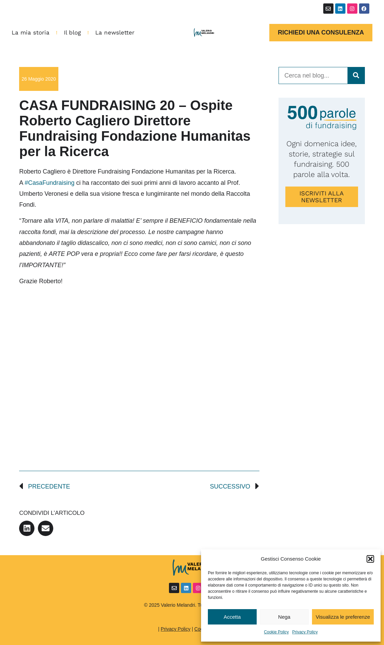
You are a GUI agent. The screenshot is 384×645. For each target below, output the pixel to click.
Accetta (232, 617)
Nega (284, 617)
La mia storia (30, 32)
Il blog (72, 32)
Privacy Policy (305, 632)
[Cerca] (356, 75)
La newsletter (114, 32)
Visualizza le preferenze (343, 617)
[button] (370, 558)
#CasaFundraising (49, 182)
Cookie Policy (276, 632)
